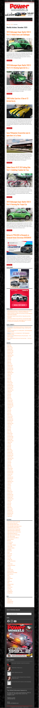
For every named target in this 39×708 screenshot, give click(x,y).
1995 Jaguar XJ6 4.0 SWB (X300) (13, 534)
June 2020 (9, 445)
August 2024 (9, 374)
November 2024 (10, 369)
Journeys (9, 566)
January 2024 (9, 384)
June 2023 (9, 394)
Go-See (8, 562)
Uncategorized (10, 591)
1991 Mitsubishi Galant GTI (12, 533)
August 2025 (9, 356)
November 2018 (10, 472)
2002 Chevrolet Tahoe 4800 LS (13, 537)
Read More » (9, 60)
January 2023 (9, 401)
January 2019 (9, 469)
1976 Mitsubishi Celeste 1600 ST (13, 527)
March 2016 (9, 507)
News (8, 575)
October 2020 (9, 439)
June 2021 (9, 427)
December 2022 (10, 403)
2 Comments (16, 206)
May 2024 (9, 378)
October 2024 (9, 371)
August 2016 (9, 500)
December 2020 (10, 436)
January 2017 (9, 493)
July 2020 (9, 443)
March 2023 (9, 398)
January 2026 (9, 349)
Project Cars (9, 581)
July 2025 (9, 358)
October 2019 (9, 456)
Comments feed (10, 601)
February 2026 (10, 347)
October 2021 (9, 421)
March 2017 (9, 490)
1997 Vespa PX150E (11, 536)
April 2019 (9, 465)
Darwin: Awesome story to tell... (17, 672)
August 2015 (9, 516)
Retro (8, 582)
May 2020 (9, 446)
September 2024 (10, 372)
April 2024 (9, 379)
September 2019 (10, 458)
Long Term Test (10, 569)
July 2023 (9, 392)
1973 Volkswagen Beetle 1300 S (13, 524)
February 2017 (10, 491)
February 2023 (10, 400)
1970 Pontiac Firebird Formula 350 (13, 521)
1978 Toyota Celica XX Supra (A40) (13, 529)
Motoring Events (10, 574)
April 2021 (9, 430)
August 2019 (9, 459)
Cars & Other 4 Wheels (11, 545)
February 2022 (10, 416)
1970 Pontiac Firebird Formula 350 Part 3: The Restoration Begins (19, 318)
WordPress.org (10, 602)
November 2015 (10, 513)
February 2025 (10, 365)
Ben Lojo (9, 338)
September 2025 (10, 355)
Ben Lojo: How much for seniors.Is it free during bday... (22, 681)
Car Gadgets (9, 543)
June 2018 (9, 475)
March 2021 (9, 432)
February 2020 (10, 450)
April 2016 (9, 506)
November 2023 (10, 387)
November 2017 (10, 478)
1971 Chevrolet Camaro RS (12, 523)
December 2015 (10, 511)
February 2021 (10, 433)
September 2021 (10, 423)
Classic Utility (9, 546)
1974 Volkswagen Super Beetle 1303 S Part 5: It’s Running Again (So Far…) (19, 66)
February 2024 (10, 382)
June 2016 (9, 503)
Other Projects (10, 578)
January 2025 (9, 366)
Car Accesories (10, 542)
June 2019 (9, 462)
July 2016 (9, 501)
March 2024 (9, 381)
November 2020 (10, 437)
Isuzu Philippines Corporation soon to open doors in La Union (18, 134)
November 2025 (10, 352)
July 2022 (9, 408)
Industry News (10, 563)
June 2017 (9, 485)
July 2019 (9, 461)
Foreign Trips (9, 559)
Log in (8, 598)
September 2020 (10, 440)
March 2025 (9, 363)
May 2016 (9, 504)
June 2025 (9, 359)
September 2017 (10, 481)
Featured (9, 556)
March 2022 (9, 414)
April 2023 (9, 397)
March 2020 (9, 449)
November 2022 (10, 404)
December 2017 (10, 477)
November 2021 (10, 420)
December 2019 (10, 453)
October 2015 (9, 514)
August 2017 (9, 482)
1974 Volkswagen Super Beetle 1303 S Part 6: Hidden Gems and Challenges (19, 33)
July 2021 (9, 426)
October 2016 (9, 497)
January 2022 (9, 417)
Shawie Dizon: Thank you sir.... (17, 667)
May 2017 (9, 487)
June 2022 (9, 410)
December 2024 (10, 368)
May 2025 (9, 360)
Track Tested (9, 590)
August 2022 (9, 407)
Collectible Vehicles (10, 547)
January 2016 (9, 510)
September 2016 (10, 498)
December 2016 (10, 494)
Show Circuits (9, 587)
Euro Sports (9, 555)
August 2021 (9, 424)
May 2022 (9, 411)
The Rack (9, 588)
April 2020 (9, 448)
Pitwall (8, 579)
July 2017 (9, 484)
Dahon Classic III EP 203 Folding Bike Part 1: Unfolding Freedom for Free (18, 168)
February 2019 (10, 468)
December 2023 (10, 385)
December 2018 (10, 471)
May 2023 (9, 395)
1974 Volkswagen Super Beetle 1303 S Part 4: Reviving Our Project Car (19, 203)
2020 (12, 24)
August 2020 (9, 442)
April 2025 (9, 362)
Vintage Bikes (9, 592)
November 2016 (10, 495)
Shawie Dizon (9, 330)
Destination (9, 549)
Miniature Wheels (10, 571)
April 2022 (9, 413)
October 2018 (9, 474)
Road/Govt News (10, 584)
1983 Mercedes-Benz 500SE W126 (13, 530)
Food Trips (9, 558)
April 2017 (9, 488)
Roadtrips (9, 585)
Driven (8, 552)
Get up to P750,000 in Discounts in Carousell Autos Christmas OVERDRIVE (19, 236)
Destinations (9, 550)
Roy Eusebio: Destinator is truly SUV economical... (21, 663)
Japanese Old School (11, 565)
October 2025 (9, 353)
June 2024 (9, 376)
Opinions (9, 576)
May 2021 (9, 429)
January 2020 (9, 452)
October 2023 (9, 388)
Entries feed (9, 599)
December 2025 (10, 350)
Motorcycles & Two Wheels (12, 572)
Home (8, 24)
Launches (9, 568)
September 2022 (10, 405)
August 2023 (9, 391)
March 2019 (9, 466)
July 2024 (9, 375)
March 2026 (9, 346)
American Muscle (10, 539)
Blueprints (9, 540)
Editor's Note (9, 553)
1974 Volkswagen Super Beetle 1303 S (14, 526)
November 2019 (10, 455)
